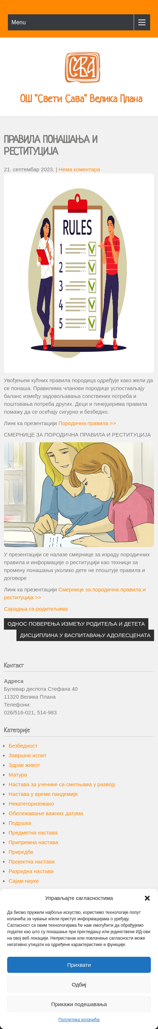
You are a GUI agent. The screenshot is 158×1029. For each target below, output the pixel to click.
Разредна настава (31, 871)
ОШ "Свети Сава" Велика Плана (81, 99)
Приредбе (21, 852)
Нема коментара (79, 169)
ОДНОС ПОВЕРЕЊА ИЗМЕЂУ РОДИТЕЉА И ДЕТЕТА (76, 624)
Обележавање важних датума (46, 813)
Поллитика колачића (79, 1019)
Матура (18, 775)
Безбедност (23, 746)
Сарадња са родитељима (36, 609)
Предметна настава (33, 832)
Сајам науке (24, 881)
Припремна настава (33, 842)
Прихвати (79, 965)
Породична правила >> (87, 423)
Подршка (20, 823)
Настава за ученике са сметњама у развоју (62, 784)
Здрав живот (24, 765)
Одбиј (79, 984)
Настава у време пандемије (43, 794)
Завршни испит (27, 755)
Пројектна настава (32, 861)
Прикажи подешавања (79, 1004)
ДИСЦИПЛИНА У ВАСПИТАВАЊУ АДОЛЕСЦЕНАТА (85, 635)
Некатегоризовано (31, 804)
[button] (147, 898)
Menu (18, 22)
